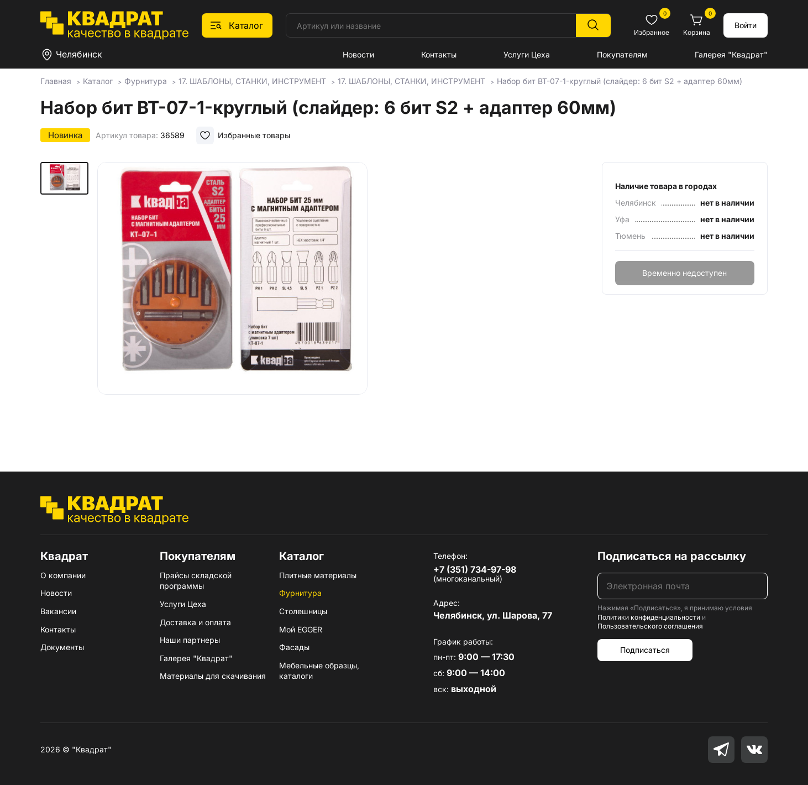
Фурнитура (300, 593)
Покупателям (622, 54)
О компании (63, 575)
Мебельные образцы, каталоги (319, 671)
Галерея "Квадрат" (731, 54)
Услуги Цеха (526, 54)
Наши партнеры (190, 640)
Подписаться (645, 650)
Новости (358, 54)
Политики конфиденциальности (648, 617)
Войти (745, 25)
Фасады (294, 647)
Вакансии (58, 611)
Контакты (439, 54)
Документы (62, 647)
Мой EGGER (300, 629)
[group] (232, 300)
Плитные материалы (317, 575)
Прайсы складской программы (196, 581)
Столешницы (303, 611)
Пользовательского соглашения (650, 626)
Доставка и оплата (195, 622)
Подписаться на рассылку (671, 556)
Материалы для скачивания (213, 676)
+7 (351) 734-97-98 (474, 569)
